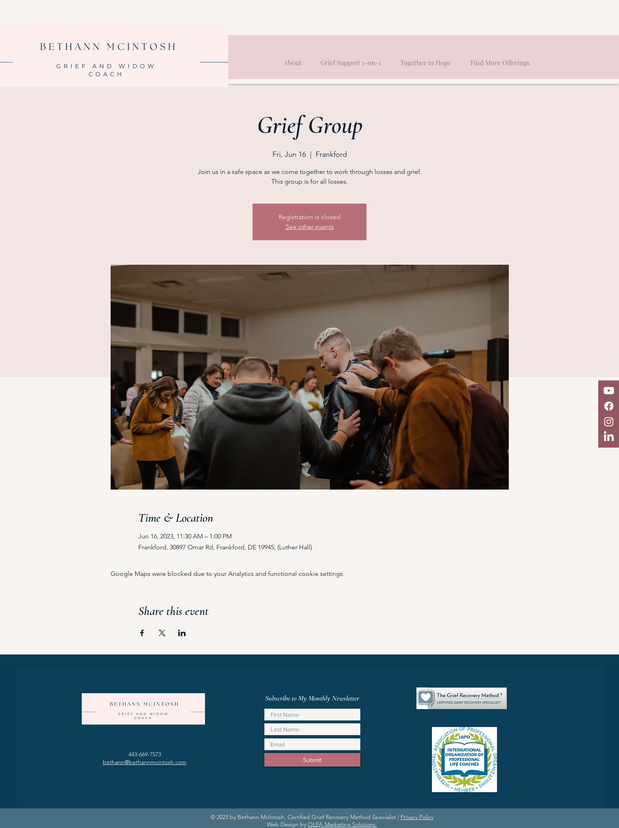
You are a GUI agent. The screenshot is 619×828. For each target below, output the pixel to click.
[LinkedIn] (609, 437)
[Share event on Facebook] (142, 633)
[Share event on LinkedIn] (182, 633)
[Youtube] (609, 390)
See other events (310, 227)
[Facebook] (609, 406)
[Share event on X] (162, 633)
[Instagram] (609, 421)
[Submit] (312, 760)
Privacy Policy (417, 817)
